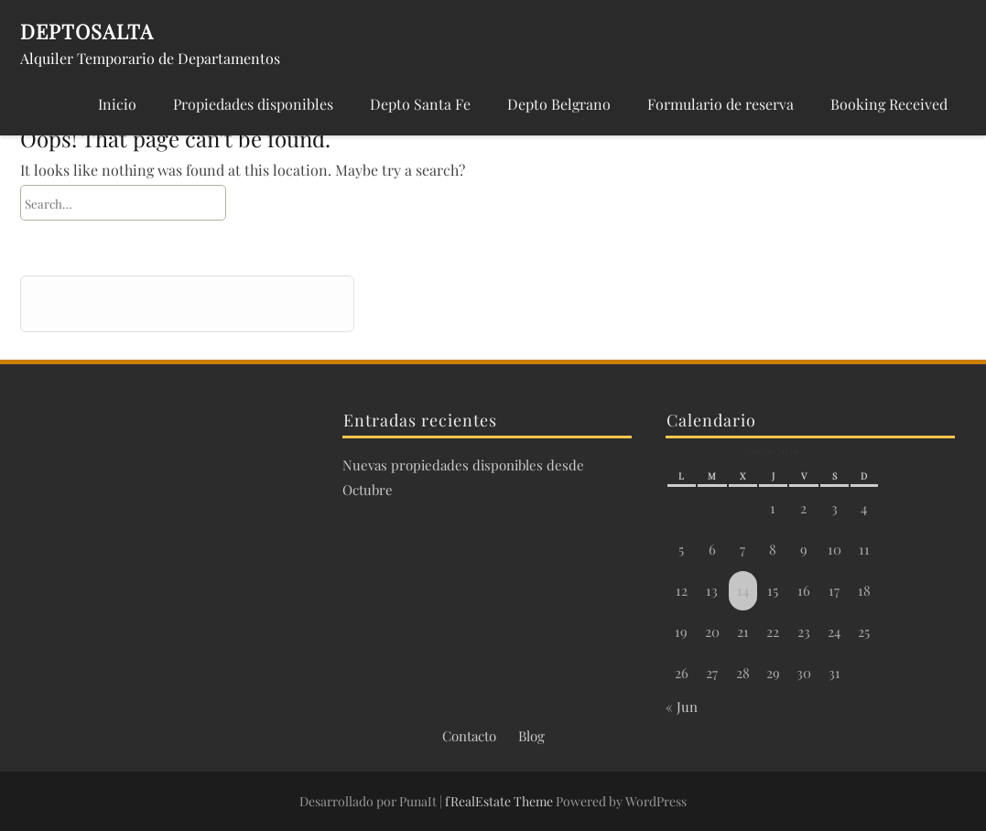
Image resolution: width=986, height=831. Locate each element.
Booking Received (889, 103)
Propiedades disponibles (253, 103)
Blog (531, 736)
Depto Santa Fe (420, 103)
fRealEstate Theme (500, 801)
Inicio (117, 103)
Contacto (469, 736)
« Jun (682, 706)
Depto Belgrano (559, 103)
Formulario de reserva (720, 103)
